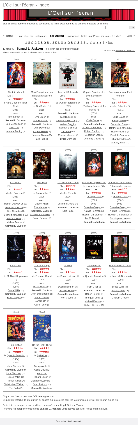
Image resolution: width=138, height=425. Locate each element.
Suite (129, 36)
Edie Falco (68, 211)
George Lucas (94, 196)
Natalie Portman (92, 211)
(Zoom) (16, 59)
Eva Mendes (40, 207)
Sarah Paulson (40, 218)
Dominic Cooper (118, 135)
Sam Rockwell (13, 218)
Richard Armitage (119, 139)
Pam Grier (92, 286)
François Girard (43, 276)
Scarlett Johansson (92, 127)
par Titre (23, 36)
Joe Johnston (120, 106)
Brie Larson (14, 116)
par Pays (93, 36)
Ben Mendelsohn (14, 124)
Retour (9, 36)
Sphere (68, 265)
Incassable (15, 265)
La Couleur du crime (68, 182)
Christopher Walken (14, 384)
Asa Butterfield (40, 120)
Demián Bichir (66, 127)
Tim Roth (66, 131)
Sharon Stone (66, 290)
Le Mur (116, 36)
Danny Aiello (40, 366)
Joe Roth (68, 193)
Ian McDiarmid (92, 218)
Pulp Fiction (16, 345)
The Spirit (42, 182)
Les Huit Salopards (68, 92)
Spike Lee (42, 355)
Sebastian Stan (93, 135)
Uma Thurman (13, 373)
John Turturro (40, 384)
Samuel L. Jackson (125, 50)
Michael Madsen (66, 135)
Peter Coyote (66, 297)
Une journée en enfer (120, 265)
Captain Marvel (16, 92)
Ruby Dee (42, 373)
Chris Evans (92, 120)
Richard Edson (40, 377)
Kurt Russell (66, 117)
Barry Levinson (68, 276)
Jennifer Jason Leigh (66, 120)
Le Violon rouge (42, 265)
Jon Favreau (16, 193)
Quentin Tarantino (68, 102)
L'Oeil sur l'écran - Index (26, 5)
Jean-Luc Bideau (40, 293)
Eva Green (40, 117)
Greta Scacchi (40, 286)
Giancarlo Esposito (40, 380)
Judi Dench (40, 127)
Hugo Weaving (118, 131)
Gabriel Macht (42, 203)
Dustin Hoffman (66, 286)
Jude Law (14, 127)
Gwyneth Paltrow (14, 207)
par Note (105, 36)
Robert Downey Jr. (14, 203)
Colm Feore (40, 304)
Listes (84, 36)
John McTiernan (120, 276)
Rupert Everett (40, 131)
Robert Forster (92, 294)
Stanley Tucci (118, 142)
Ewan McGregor (92, 207)
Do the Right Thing (42, 345)
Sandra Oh (40, 301)
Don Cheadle (14, 211)
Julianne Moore (66, 203)
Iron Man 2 (15, 182)
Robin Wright (14, 297)
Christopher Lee (118, 218)
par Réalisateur (38, 36)
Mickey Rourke (14, 222)
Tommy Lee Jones (118, 128)
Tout (110, 42)
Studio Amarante (74, 421)
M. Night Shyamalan (17, 276)
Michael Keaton (93, 301)
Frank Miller (42, 193)
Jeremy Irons (118, 290)
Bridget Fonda (92, 297)
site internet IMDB (97, 408)
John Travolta (14, 366)
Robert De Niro (92, 305)
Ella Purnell (42, 138)
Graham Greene (120, 297)
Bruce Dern (66, 138)
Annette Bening (14, 131)
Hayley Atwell (119, 120)
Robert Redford (92, 131)
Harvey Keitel (14, 380)
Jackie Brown (94, 265)
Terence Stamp (40, 135)
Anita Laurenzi (41, 297)
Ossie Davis (40, 369)
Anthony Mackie (92, 138)
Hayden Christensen (92, 214)
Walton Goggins (68, 124)
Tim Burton (41, 106)
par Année (73, 36)
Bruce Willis (14, 290)
